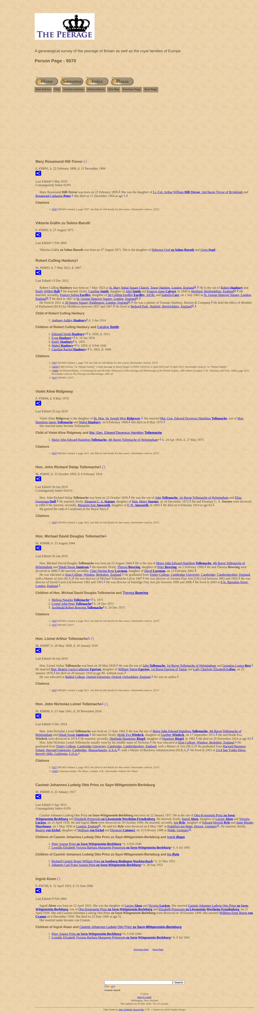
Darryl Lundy (144, 997)
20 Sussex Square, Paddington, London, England (96, 302)
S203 (55, 771)
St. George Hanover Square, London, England (106, 298)
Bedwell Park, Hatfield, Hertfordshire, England (161, 306)
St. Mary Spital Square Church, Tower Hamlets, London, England (151, 287)
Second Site (138, 1010)
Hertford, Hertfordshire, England (212, 291)
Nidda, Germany (178, 830)
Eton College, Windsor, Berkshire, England (93, 574)
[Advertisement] (144, 127)
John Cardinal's (125, 1010)
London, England (87, 826)
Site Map (113, 89)
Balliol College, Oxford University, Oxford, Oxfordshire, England (108, 676)
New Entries (43, 89)
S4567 (55, 366)
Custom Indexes (73, 89)
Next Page (150, 89)
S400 (55, 370)
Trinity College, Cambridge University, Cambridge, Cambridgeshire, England (200, 574)
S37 (54, 209)
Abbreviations (96, 89)
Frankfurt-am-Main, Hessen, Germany (192, 826)
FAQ (57, 89)
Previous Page (132, 89)
